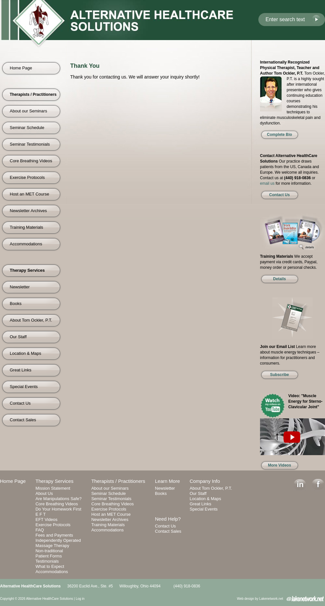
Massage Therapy (52, 545)
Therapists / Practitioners (118, 481)
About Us (44, 493)
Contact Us (20, 403)
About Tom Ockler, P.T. (31, 320)
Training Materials (26, 227)
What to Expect (49, 566)
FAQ (39, 529)
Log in (80, 598)
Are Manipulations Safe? (58, 498)
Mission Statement (52, 488)
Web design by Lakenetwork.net (260, 598)
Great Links (20, 370)
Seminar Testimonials (30, 144)
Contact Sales (23, 419)
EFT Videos (46, 519)
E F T (40, 514)
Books (15, 303)
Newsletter (20, 286)
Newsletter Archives (28, 210)
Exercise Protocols (27, 177)
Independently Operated (58, 540)
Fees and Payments (54, 535)
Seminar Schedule (27, 127)
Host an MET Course (29, 194)
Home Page (21, 67)
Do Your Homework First (58, 509)
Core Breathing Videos (31, 160)
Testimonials (47, 561)
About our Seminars (28, 110)
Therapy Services (54, 481)
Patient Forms (48, 556)
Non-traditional (49, 550)
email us (267, 183)
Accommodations (26, 243)
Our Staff (18, 336)
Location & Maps (25, 353)
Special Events (24, 386)
